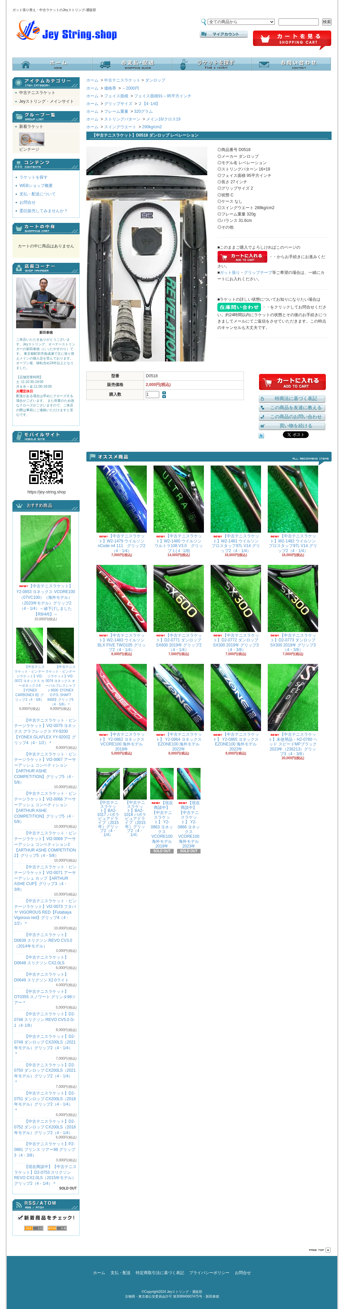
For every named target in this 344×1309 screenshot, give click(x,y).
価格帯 (110, 88)
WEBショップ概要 (36, 185)
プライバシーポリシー (209, 1272)
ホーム (52, 63)
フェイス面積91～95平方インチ (162, 96)
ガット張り (230, 272)
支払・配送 (121, 1272)
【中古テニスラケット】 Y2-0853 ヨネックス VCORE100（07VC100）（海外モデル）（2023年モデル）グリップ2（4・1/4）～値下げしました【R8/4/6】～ (45, 566)
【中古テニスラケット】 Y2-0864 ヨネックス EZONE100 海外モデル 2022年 (179, 707)
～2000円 (130, 88)
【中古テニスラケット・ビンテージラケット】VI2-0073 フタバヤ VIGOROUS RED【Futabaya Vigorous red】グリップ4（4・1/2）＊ (45, 912)
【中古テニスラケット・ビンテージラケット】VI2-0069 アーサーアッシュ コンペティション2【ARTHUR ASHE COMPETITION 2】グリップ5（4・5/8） (45, 844)
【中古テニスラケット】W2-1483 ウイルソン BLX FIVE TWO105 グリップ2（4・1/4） (121, 608)
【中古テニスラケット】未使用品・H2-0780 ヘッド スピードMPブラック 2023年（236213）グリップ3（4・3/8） (293, 710)
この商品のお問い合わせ (296, 416)
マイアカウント (224, 34)
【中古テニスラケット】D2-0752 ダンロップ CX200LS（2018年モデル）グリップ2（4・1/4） (45, 1127)
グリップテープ (258, 272)
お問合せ (291, 63)
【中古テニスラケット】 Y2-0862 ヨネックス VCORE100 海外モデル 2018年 (121, 707)
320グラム (143, 111)
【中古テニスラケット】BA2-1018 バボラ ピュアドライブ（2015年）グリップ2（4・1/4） (135, 802)
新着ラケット (31, 126)
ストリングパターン (122, 119)
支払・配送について (132, 63)
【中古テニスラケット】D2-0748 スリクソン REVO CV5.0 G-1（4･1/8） (44, 1020)
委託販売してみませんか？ (43, 210)
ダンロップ (155, 80)
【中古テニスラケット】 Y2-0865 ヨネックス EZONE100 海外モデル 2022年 (236, 707)
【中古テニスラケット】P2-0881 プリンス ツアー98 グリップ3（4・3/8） (44, 1150)
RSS (33, 1228)
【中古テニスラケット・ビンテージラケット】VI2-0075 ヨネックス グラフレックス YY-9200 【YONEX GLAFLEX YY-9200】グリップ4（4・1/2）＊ (45, 731)
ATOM (57, 1228)
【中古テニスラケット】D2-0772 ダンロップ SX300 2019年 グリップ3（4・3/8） (236, 608)
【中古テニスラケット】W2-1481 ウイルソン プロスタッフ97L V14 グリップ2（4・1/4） (236, 509)
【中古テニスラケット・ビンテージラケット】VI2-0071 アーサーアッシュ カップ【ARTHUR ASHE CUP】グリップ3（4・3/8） (45, 878)
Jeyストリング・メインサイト (46, 101)
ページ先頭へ (320, 1250)
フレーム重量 (116, 111)
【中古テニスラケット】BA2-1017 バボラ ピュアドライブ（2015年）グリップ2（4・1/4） (108, 802)
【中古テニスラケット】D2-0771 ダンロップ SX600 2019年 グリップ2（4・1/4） (179, 608)
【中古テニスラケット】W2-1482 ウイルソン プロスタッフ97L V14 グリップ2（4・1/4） (293, 509)
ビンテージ (31, 142)
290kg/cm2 (152, 127)
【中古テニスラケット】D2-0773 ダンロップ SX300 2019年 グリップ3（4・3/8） (293, 608)
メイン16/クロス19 (163, 119)
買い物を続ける (296, 425)
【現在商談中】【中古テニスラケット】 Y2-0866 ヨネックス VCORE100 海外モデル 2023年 (189, 808)
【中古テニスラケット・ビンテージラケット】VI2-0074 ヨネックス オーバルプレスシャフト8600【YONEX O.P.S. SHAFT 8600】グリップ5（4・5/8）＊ (60, 667)
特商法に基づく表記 (296, 398)
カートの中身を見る (46, 228)
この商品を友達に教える (296, 407)
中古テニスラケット (37, 92)
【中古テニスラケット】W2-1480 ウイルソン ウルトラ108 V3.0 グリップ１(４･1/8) (179, 509)
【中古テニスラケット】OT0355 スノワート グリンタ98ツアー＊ (45, 997)
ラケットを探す (211, 63)
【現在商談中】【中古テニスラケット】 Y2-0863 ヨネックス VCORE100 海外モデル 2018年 (162, 808)
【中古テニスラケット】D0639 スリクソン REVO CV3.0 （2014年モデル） (43, 940)
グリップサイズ (118, 103)
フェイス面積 (116, 96)
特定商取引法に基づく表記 (160, 1272)
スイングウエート (120, 127)
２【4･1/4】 (149, 103)
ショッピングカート (292, 41)
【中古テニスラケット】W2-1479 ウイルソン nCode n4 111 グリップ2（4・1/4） (121, 509)
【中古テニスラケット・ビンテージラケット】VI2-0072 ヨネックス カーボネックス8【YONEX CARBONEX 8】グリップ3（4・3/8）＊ (29, 667)
